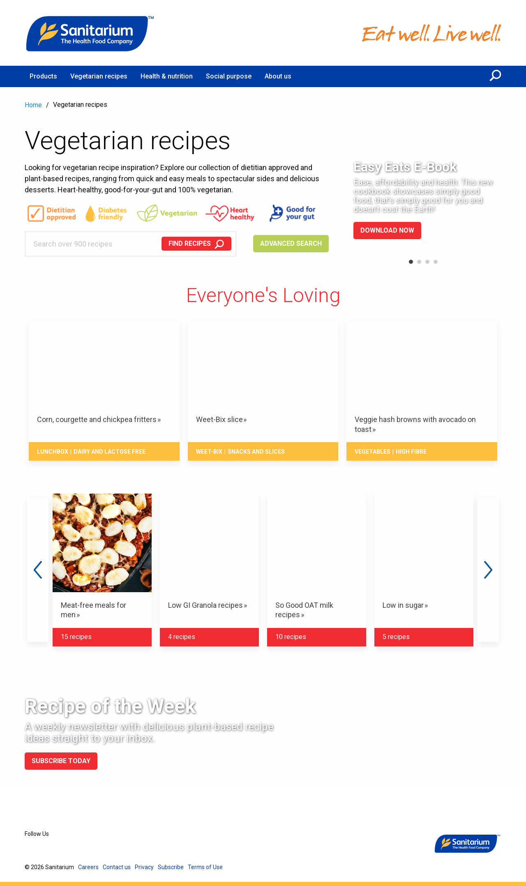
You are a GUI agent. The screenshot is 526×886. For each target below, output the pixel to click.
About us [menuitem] (278, 76)
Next (488, 570)
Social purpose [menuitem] (228, 76)
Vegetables (372, 451)
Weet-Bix (209, 451)
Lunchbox (52, 451)
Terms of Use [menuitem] (205, 867)
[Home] (90, 33)
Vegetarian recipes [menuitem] (98, 76)
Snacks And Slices (256, 451)
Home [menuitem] (33, 105)
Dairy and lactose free (109, 451)
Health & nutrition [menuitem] (167, 76)
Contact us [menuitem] (117, 867)
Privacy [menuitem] (144, 867)
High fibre (411, 451)
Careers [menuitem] (88, 867)
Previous (37, 570)
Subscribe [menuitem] (171, 867)
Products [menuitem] (43, 76)
